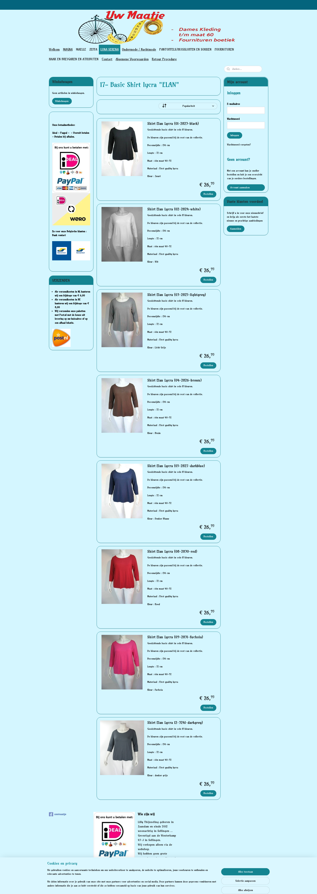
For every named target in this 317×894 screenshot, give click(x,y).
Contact (107, 59)
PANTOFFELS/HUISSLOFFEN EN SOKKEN (185, 49)
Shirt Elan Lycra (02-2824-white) (173, 209)
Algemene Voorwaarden (132, 59)
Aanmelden (235, 228)
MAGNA (68, 49)
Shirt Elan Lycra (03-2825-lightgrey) (176, 295)
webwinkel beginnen (166, 886)
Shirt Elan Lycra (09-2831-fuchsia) (175, 637)
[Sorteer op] (188, 106)
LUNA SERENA (109, 49)
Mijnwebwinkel (198, 886)
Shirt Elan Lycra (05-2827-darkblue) (176, 466)
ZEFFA (93, 49)
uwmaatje (57, 814)
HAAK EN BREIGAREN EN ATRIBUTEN (73, 59)
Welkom (54, 49)
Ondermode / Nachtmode (139, 49)
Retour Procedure (164, 59)
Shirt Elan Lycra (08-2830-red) (172, 551)
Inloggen (234, 135)
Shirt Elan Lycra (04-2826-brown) (174, 380)
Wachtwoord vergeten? (239, 144)
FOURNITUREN (224, 49)
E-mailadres (233, 103)
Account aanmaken (240, 187)
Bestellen (208, 193)
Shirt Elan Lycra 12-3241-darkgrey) (175, 722)
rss (151, 886)
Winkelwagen (62, 101)
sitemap (144, 886)
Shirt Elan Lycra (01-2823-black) (173, 123)
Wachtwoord (233, 118)
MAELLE (81, 49)
